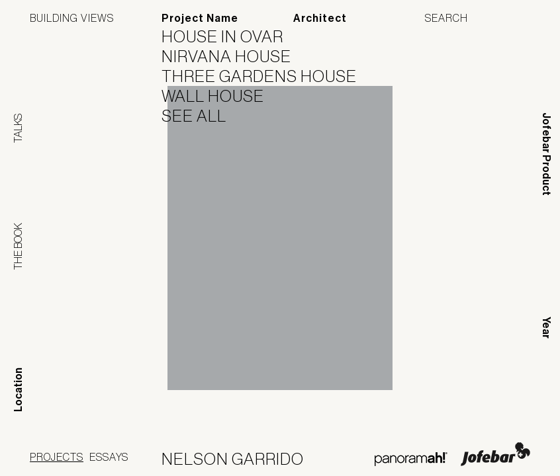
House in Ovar (230, 36)
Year (546, 327)
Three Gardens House (267, 76)
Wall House (221, 96)
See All (202, 115)
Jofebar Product (546, 154)
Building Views (72, 18)
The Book (18, 246)
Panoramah (410, 459)
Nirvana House (234, 56)
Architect (320, 18)
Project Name (200, 18)
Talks (18, 128)
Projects (56, 457)
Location (18, 390)
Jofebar (495, 454)
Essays (108, 457)
